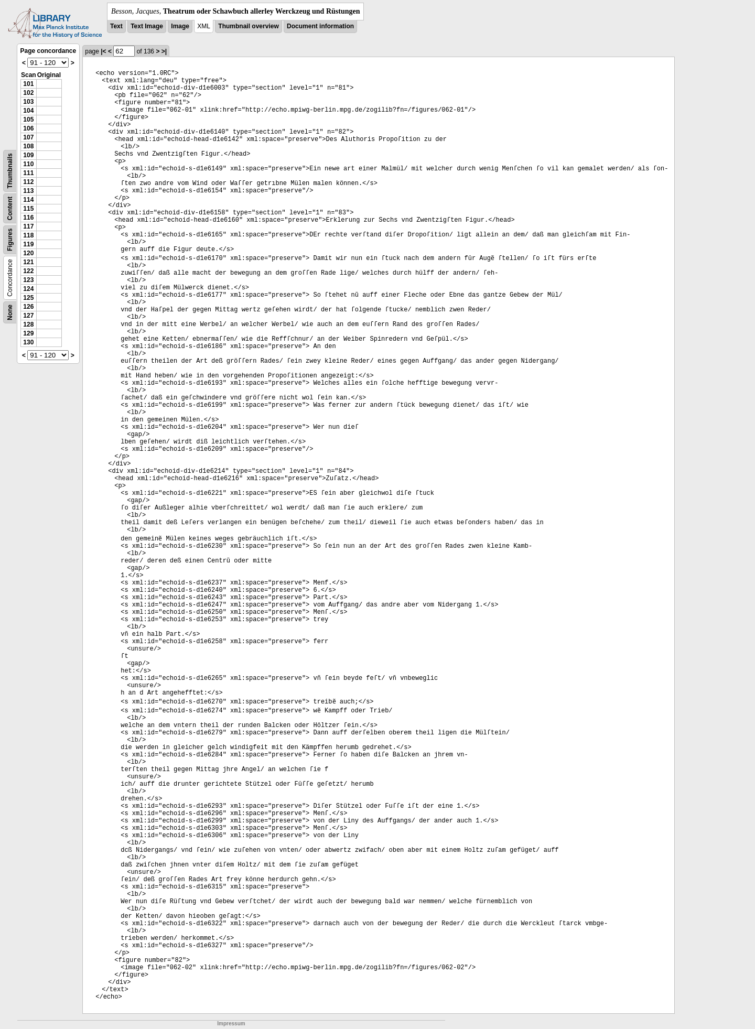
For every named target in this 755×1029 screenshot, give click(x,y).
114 (28, 199)
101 (28, 84)
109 (28, 155)
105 (28, 119)
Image (180, 26)
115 (28, 208)
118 (28, 235)
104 (28, 110)
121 (28, 262)
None (10, 312)
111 (28, 173)
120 (28, 253)
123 (28, 280)
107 (28, 137)
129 (28, 333)
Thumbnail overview (248, 26)
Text (116, 26)
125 (28, 297)
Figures (10, 240)
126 (28, 306)
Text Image (147, 26)
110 (28, 164)
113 (28, 190)
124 (28, 289)
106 (28, 128)
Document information (320, 26)
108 (28, 146)
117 (28, 226)
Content (10, 208)
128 (28, 324)
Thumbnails (10, 170)
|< (103, 51)
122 (28, 271)
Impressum (231, 1023)
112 (28, 182)
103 (28, 101)
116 (28, 217)
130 (28, 342)
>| (164, 51)
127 (28, 315)
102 (28, 92)
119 (28, 244)
